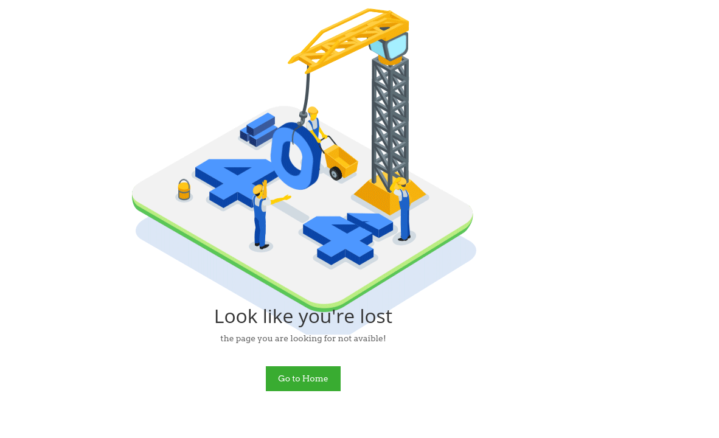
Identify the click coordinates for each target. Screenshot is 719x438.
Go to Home (303, 378)
